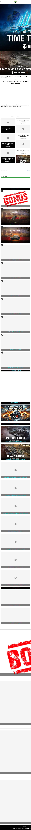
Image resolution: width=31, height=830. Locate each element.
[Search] (30, 1)
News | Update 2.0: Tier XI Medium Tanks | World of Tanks (15, 441)
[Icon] (15, 434)
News (6, 76)
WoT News (9, 76)
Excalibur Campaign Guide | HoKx (15, 295)
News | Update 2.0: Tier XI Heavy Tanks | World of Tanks (15, 459)
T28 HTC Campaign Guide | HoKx (15, 349)
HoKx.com (2, 76)
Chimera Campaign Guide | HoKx (15, 277)
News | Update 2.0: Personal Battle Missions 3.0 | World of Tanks (15, 477)
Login (28, 170)
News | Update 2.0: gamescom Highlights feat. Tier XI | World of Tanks (15, 513)
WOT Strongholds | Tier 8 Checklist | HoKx (15, 331)
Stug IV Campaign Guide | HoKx (15, 313)
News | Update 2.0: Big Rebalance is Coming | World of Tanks (15, 495)
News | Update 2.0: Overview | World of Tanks (15, 531)
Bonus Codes (24, 826)
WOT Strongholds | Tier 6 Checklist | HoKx (15, 367)
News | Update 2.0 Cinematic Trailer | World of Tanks (15, 549)
